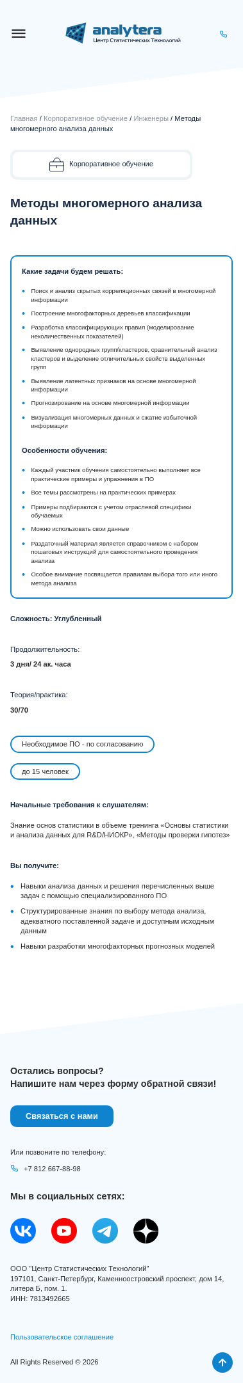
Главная (24, 118)
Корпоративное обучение (86, 118)
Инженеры (151, 118)
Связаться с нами (62, 1116)
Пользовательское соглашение (61, 1337)
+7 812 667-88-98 (45, 1169)
